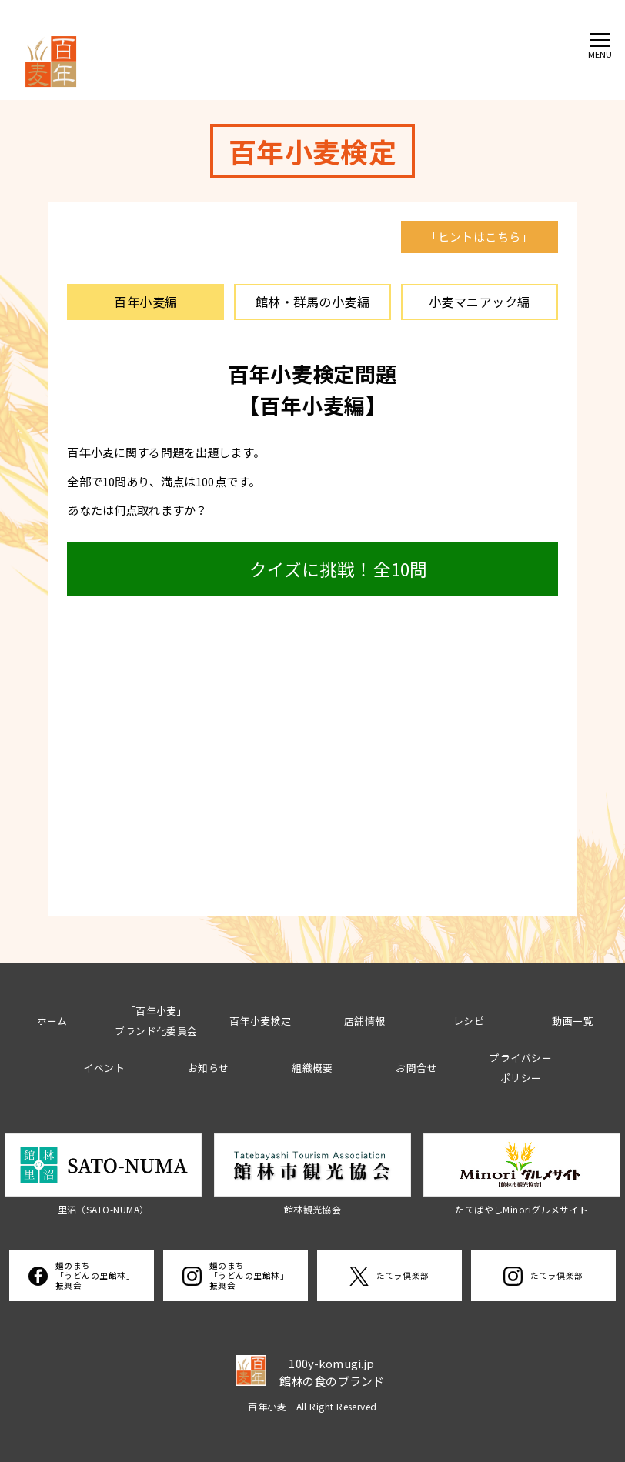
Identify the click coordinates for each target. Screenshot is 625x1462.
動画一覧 (572, 1020)
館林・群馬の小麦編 (312, 301)
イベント (104, 1067)
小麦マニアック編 (479, 301)
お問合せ (416, 1067)
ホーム (52, 1020)
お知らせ (208, 1067)
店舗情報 (365, 1020)
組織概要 (312, 1067)
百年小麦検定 (260, 1020)
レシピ (468, 1020)
